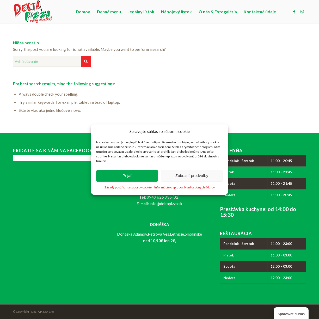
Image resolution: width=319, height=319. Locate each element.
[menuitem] (83, 11)
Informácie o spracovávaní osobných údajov (184, 187)
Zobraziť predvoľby (191, 176)
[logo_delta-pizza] (32, 11)
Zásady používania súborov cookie (128, 187)
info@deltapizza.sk (166, 203)
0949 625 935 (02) (163, 197)
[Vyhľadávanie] (52, 61)
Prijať (127, 176)
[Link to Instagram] (302, 11)
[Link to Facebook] (294, 11)
